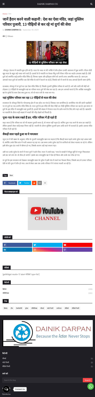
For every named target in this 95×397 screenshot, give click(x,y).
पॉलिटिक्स (47, 293)
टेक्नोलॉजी (19, 308)
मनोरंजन (59, 308)
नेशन (9, 14)
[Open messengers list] (6, 389)
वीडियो (67, 308)
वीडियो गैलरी (75, 308)
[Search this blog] (43, 380)
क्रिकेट (47, 289)
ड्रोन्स (26, 308)
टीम (12, 308)
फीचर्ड (42, 308)
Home (5, 14)
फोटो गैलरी (50, 308)
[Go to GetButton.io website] (6, 394)
